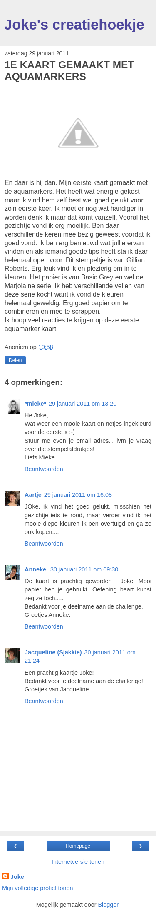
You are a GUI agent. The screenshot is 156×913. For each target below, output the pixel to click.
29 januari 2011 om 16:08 (78, 494)
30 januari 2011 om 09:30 (84, 569)
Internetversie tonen (78, 861)
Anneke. (36, 569)
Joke (17, 876)
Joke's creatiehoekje (74, 24)
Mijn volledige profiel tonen (37, 888)
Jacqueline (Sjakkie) (53, 652)
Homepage (78, 846)
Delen (15, 360)
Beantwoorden (44, 469)
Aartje (33, 494)
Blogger (108, 904)
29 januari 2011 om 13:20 (82, 403)
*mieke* (35, 403)
